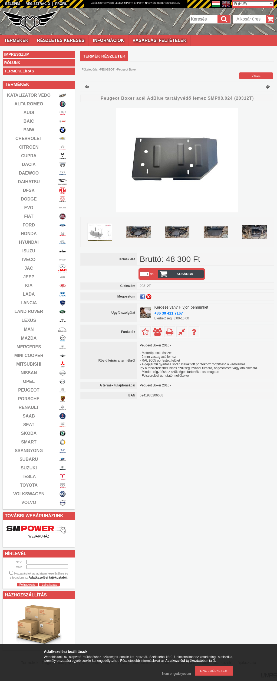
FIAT (28, 216)
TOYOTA (29, 485)
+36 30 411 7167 (168, 313)
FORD (29, 225)
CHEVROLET (28, 138)
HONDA (29, 233)
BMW (28, 130)
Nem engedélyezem (176, 674)
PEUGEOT (28, 390)
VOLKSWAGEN (29, 494)
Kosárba (185, 274)
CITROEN (28, 147)
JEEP (28, 277)
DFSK (29, 190)
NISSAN (29, 372)
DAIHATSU (29, 181)
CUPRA (29, 155)
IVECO (29, 259)
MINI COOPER (29, 355)
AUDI (29, 112)
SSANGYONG (29, 450)
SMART (29, 442)
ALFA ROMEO (28, 104)
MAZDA (29, 338)
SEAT (28, 424)
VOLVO (28, 502)
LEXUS (29, 320)
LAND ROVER (29, 311)
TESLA (29, 476)
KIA (29, 285)
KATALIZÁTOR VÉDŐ (29, 95)
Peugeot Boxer (127, 69)
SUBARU (28, 459)
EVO (29, 207)
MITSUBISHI (28, 364)
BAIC (29, 121)
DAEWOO (29, 173)
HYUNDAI (29, 242)
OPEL (29, 381)
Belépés (12, 4)
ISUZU (28, 251)
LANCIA (29, 303)
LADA (29, 294)
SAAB (29, 416)
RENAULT (29, 407)
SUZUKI (29, 468)
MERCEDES (29, 347)
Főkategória (89, 69)
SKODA (29, 433)
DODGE (29, 199)
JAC (28, 268)
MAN (29, 329)
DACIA (29, 164)
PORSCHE (28, 398)
